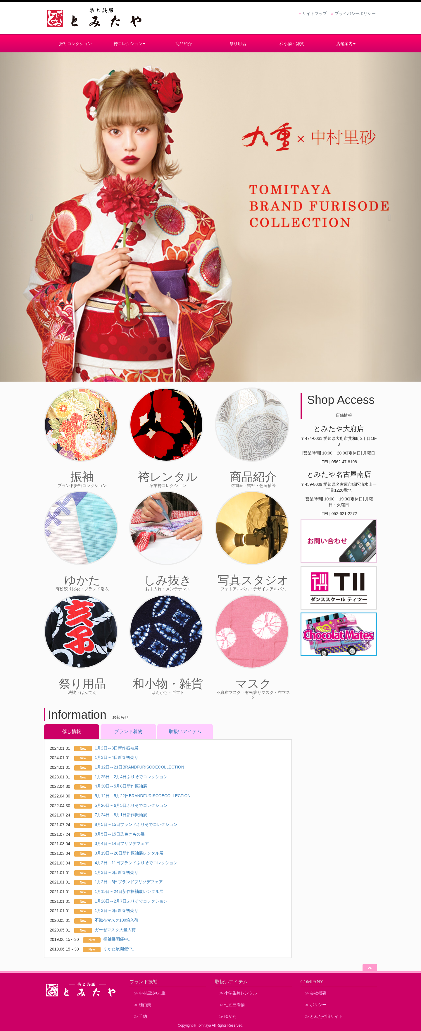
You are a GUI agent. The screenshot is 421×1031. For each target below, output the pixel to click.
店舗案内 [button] (346, 43)
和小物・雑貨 (291, 43)
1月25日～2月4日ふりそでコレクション (131, 776)
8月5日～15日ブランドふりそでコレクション (136, 824)
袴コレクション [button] (129, 43)
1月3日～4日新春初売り (116, 757)
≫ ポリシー (315, 1004)
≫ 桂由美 (142, 1004)
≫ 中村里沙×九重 (149, 993)
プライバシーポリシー (355, 13)
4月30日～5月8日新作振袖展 (121, 786)
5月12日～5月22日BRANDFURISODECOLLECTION (143, 795)
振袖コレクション (75, 43)
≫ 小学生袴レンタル (238, 993)
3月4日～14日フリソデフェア (122, 843)
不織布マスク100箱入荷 (116, 920)
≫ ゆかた (228, 1016)
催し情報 (71, 731)
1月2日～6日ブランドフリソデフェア (129, 881)
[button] (31, 217)
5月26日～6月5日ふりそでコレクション (131, 805)
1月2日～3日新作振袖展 (116, 748)
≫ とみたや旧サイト (324, 1016)
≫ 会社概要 (315, 993)
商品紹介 (183, 43)
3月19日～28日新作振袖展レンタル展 (129, 853)
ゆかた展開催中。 (119, 948)
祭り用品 (238, 43)
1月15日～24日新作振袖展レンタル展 (129, 891)
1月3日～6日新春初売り (116, 872)
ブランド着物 (128, 731)
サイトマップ (314, 13)
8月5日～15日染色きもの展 (120, 834)
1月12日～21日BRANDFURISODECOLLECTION (139, 767)
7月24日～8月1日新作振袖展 (121, 814)
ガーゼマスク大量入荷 (115, 929)
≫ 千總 (140, 1016)
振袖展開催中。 (117, 939)
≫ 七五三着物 (232, 1004)
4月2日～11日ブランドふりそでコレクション (136, 862)
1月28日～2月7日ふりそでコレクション (131, 901)
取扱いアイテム (185, 731)
